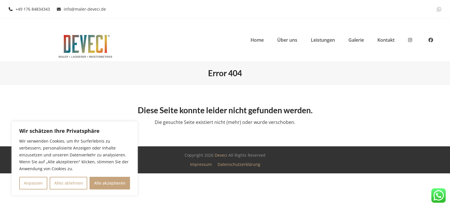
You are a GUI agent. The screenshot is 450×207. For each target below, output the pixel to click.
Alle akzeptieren (109, 183)
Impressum (201, 164)
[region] (74, 158)
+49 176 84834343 (32, 9)
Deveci (221, 155)
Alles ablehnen (68, 183)
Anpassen (33, 183)
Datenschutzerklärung (239, 164)
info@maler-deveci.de (85, 9)
